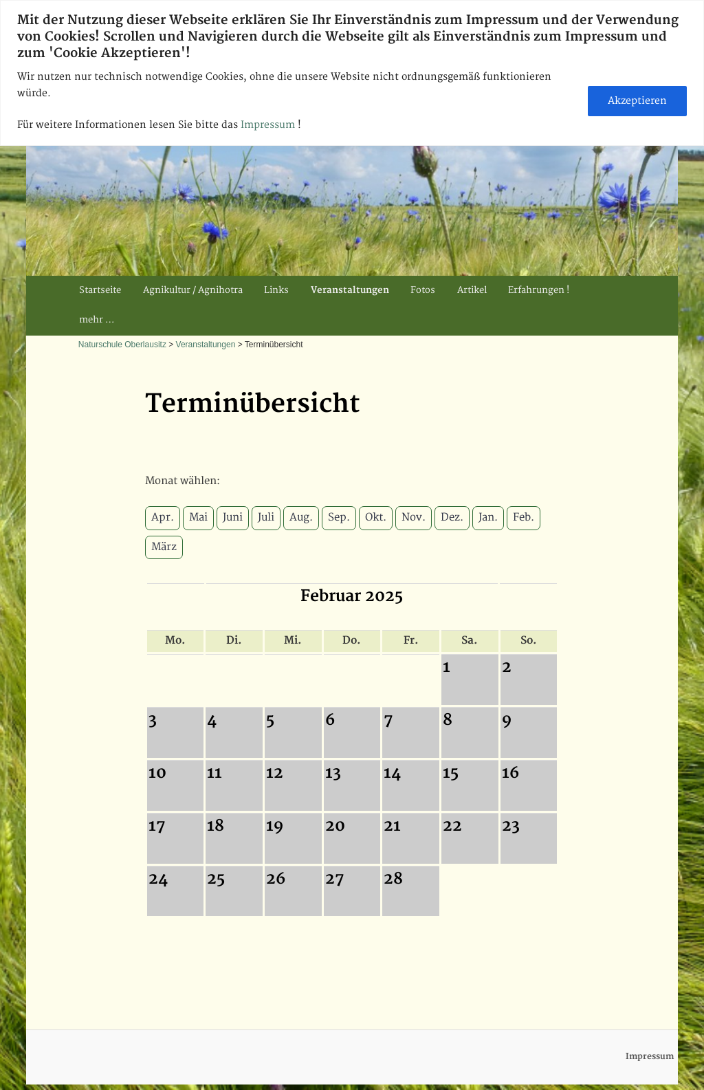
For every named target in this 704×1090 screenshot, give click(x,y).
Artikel (472, 290)
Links (276, 290)
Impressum (269, 125)
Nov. (414, 517)
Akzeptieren (637, 101)
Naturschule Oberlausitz (122, 344)
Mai (198, 517)
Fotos (422, 290)
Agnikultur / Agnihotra (193, 290)
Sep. (339, 517)
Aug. (301, 517)
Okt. (375, 517)
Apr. (162, 517)
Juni (233, 517)
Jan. (488, 517)
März (164, 547)
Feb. (523, 517)
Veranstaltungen (350, 290)
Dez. (452, 517)
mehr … (96, 319)
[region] (352, 73)
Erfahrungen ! (538, 290)
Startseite (100, 290)
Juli (266, 517)
